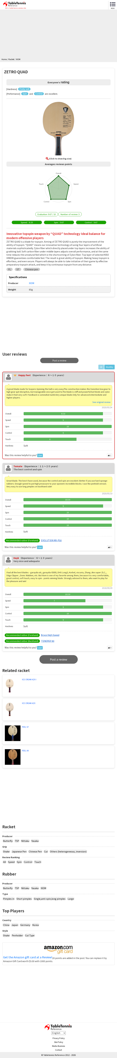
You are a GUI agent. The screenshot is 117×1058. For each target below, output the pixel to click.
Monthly (109, 367)
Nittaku (25, 840)
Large (71, 898)
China (6, 925)
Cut (46, 851)
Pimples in (8, 898)
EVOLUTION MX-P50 (51, 540)
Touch (37, 861)
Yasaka (34, 840)
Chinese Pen (35, 851)
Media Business (58, 1046)
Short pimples (24, 898)
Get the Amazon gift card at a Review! (27, 957)
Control (28, 861)
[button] (58, 129)
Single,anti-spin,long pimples (49, 898)
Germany (25, 925)
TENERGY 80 (47, 640)
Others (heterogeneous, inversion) (68, 851)
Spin (19, 861)
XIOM (43, 888)
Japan (15, 925)
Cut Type (29, 935)
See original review (101, 402)
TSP (17, 840)
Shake (6, 851)
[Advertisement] (59, 34)
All (4, 861)
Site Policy (58, 1042)
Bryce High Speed (50, 635)
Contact (58, 1049)
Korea (35, 925)
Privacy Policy (59, 1038)
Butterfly (8, 840)
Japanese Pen (19, 851)
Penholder (17, 935)
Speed (11, 861)
